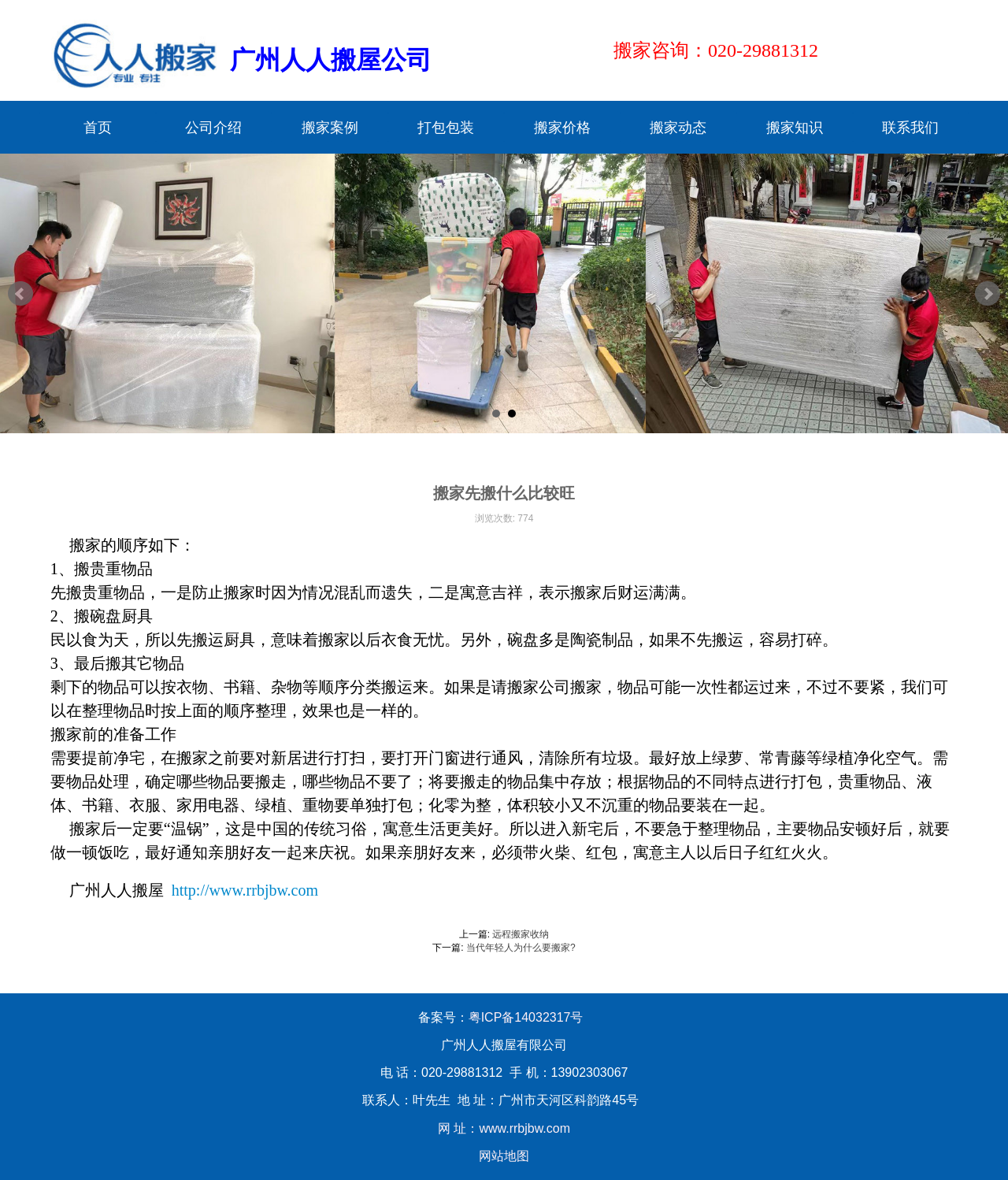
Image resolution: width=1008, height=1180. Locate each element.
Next (987, 293)
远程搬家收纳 (520, 934)
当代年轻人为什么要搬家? (521, 947)
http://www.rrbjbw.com (245, 890)
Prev (20, 293)
